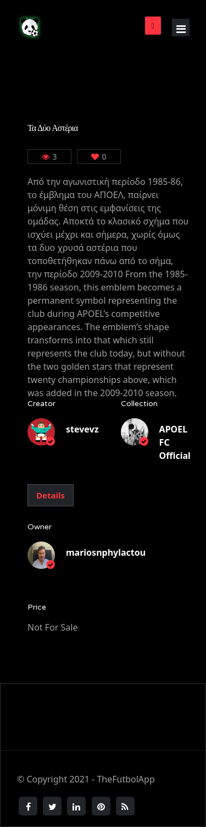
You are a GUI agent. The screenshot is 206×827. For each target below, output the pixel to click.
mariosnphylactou (106, 552)
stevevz (82, 429)
